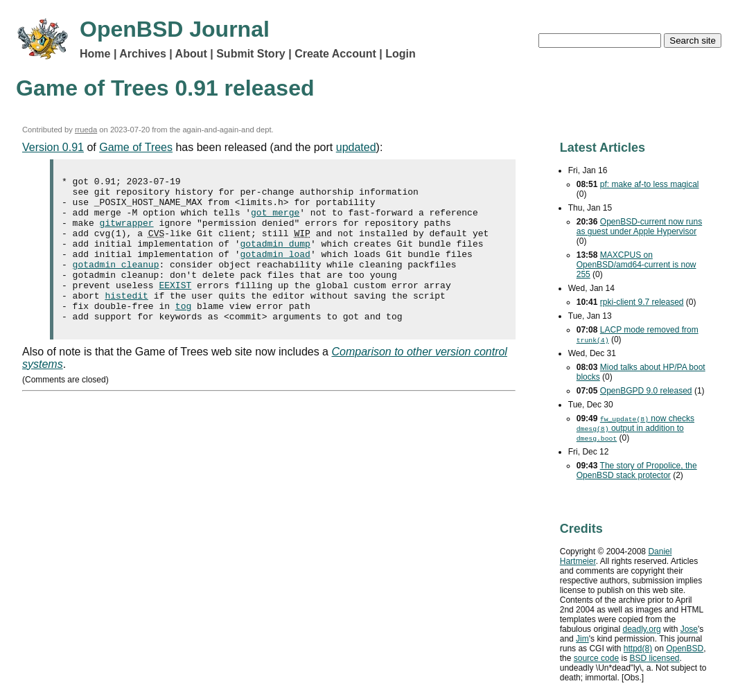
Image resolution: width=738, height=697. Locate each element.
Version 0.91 (53, 147)
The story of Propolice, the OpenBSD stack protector (637, 470)
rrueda (86, 129)
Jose (689, 629)
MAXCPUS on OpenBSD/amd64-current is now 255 (636, 264)
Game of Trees (136, 147)
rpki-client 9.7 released (642, 302)
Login (400, 54)
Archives (142, 54)
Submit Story (250, 54)
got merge (275, 220)
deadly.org (641, 629)
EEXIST (175, 307)
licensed (654, 658)
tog (183, 332)
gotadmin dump (275, 258)
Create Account (335, 54)
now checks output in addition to (635, 428)
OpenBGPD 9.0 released (646, 391)
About (191, 54)
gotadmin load (275, 270)
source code (596, 658)
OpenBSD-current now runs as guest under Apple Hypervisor (639, 226)
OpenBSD (684, 648)
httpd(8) (638, 648)
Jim (582, 639)
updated (356, 147)
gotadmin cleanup (116, 282)
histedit (126, 320)
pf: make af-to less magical (649, 184)
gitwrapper (127, 233)
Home (95, 54)
